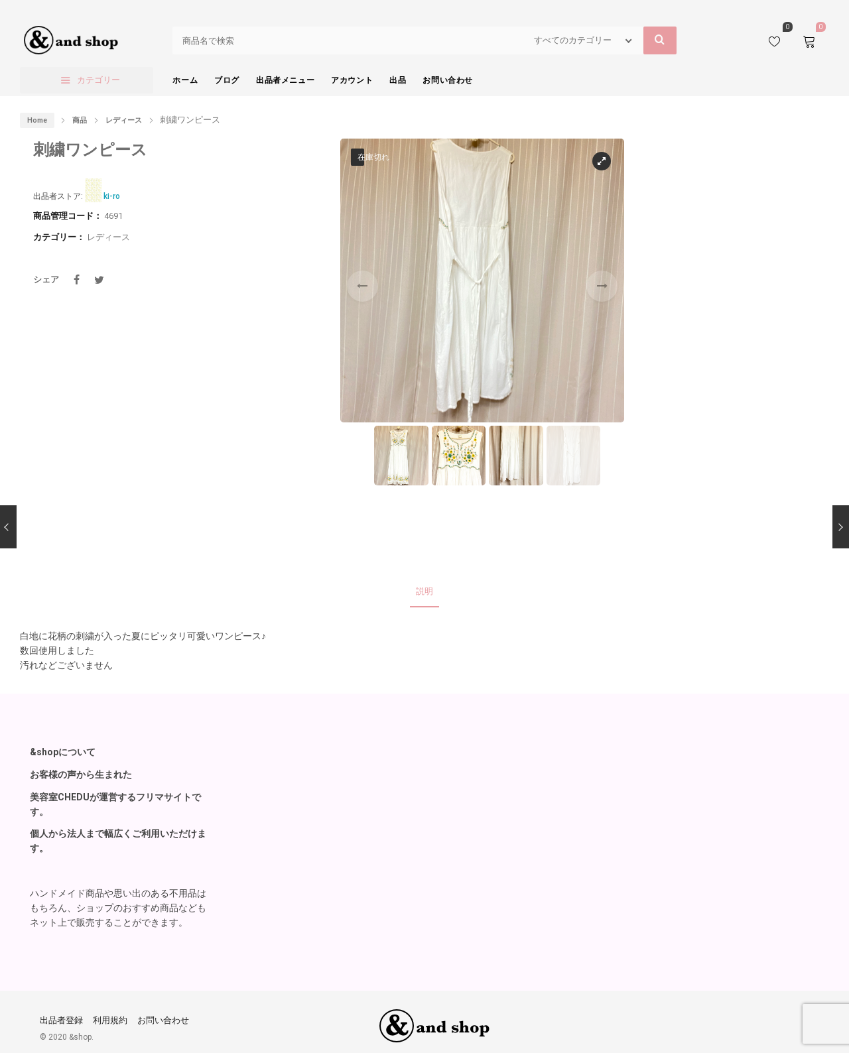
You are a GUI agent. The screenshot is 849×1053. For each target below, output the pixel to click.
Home (37, 120)
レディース (123, 120)
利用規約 (110, 1016)
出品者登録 (61, 1016)
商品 (79, 120)
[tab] (424, 590)
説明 (424, 589)
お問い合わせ (163, 1016)
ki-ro (111, 196)
